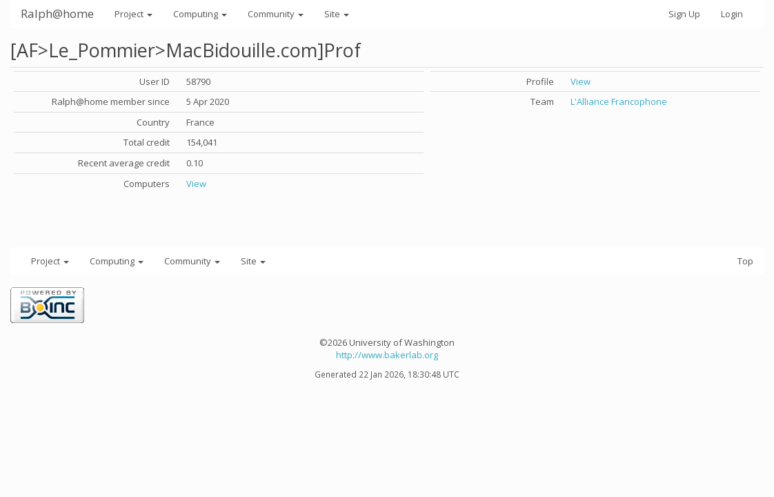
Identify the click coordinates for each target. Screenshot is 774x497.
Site (336, 14)
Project (133, 14)
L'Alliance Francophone (618, 101)
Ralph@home (57, 13)
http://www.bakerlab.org (387, 355)
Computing (200, 14)
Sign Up (684, 14)
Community (276, 14)
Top (745, 261)
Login (732, 14)
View (196, 183)
